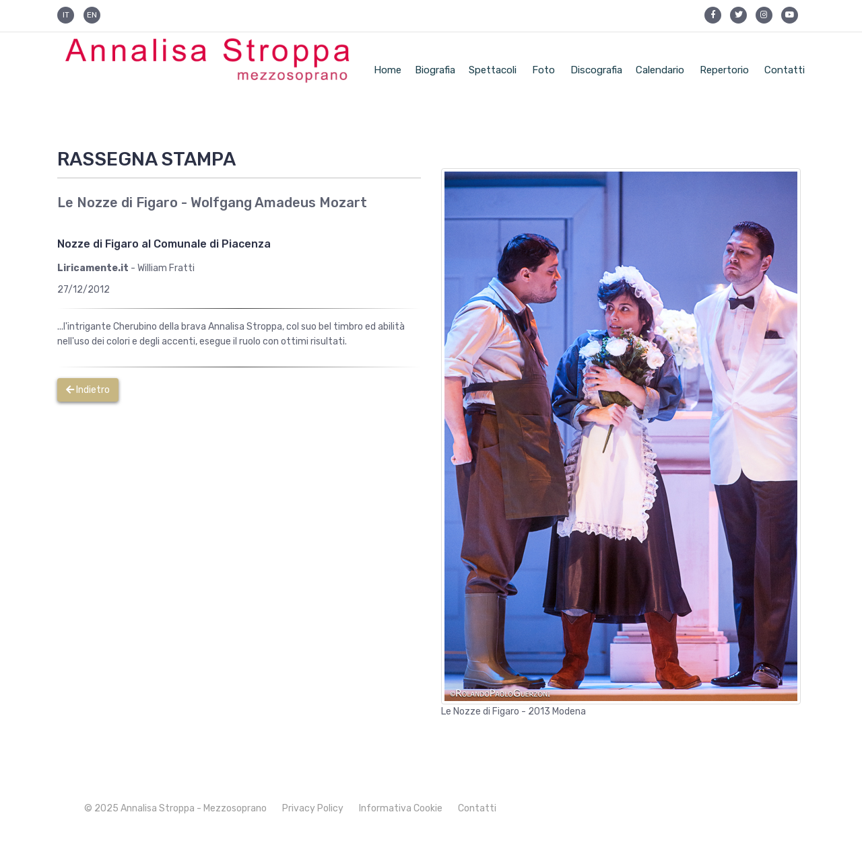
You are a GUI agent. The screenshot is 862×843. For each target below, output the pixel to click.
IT (66, 15)
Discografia (596, 70)
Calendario (660, 70)
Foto (543, 70)
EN (92, 15)
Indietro (88, 390)
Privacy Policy (312, 808)
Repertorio (724, 70)
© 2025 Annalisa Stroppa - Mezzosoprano (175, 808)
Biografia (435, 70)
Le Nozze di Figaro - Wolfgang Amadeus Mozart (212, 202)
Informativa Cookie (400, 808)
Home (387, 70)
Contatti (784, 70)
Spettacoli (493, 70)
